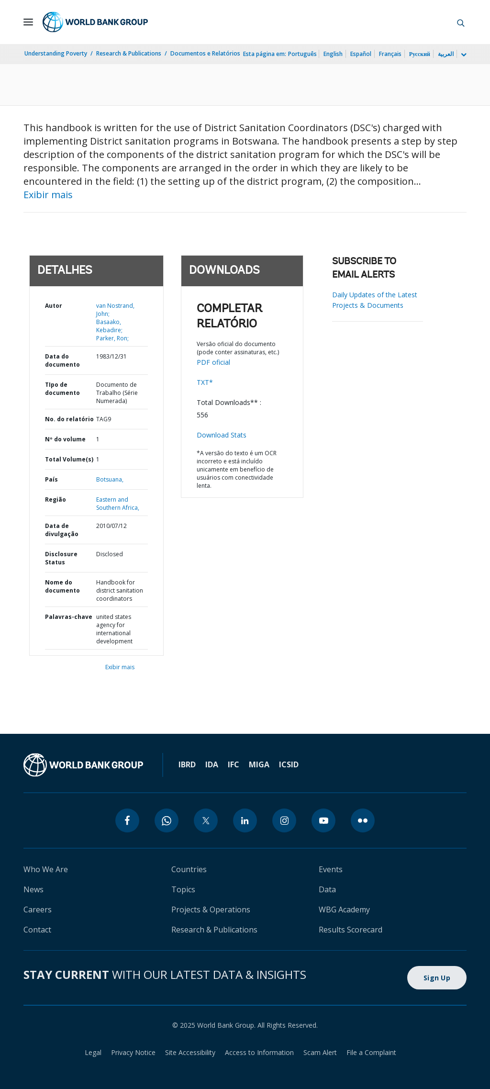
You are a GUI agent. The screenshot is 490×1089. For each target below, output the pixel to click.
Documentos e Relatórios (205, 53)
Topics (183, 889)
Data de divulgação (61, 530)
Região (55, 499)
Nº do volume (65, 439)
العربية (446, 54)
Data (327, 889)
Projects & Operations (210, 909)
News (33, 889)
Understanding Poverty (55, 53)
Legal (93, 1052)
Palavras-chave (68, 617)
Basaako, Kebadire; (109, 326)
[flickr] (363, 820)
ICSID (289, 764)
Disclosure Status (61, 558)
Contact (37, 929)
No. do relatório (69, 419)
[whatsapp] (166, 820)
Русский (419, 54)
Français (390, 54)
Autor (53, 306)
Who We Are (45, 869)
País (51, 479)
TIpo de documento (62, 389)
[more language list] (463, 55)
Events (331, 869)
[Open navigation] (28, 22)
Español (360, 54)
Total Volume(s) (69, 459)
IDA (211, 764)
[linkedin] (245, 820)
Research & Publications (128, 53)
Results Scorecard (350, 929)
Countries (189, 869)
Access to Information (259, 1052)
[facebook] (127, 820)
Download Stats (221, 434)
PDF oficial (213, 362)
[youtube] (323, 820)
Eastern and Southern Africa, (117, 503)
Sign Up (436, 977)
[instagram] (284, 820)
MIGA (259, 764)
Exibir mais (48, 194)
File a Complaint (371, 1052)
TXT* (205, 382)
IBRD (187, 764)
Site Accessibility (190, 1052)
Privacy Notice (133, 1052)
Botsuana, (109, 479)
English (333, 54)
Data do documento (62, 360)
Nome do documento (62, 586)
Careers (37, 909)
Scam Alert (320, 1052)
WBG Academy (344, 909)
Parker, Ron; (112, 338)
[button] (461, 22)
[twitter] (206, 820)
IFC (233, 764)
